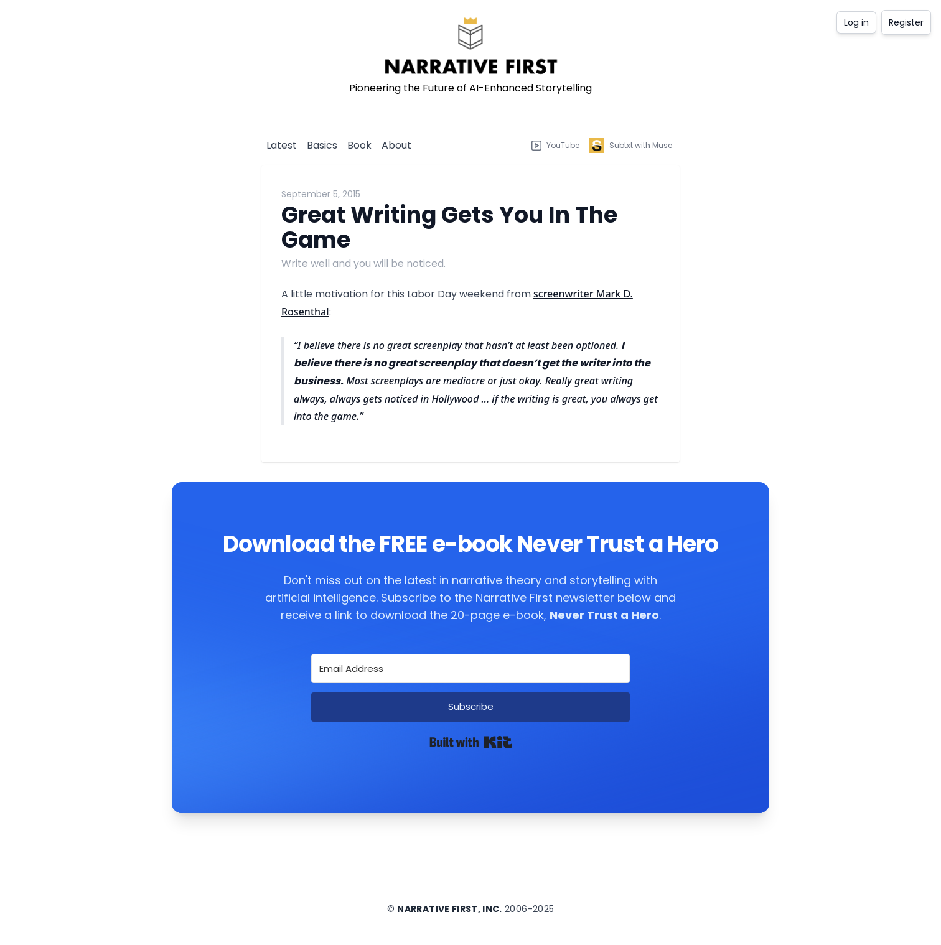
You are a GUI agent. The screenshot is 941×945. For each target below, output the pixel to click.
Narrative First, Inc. (449, 909)
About (396, 145)
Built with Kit (470, 742)
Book (359, 145)
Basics (322, 145)
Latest (281, 145)
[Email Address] (470, 668)
